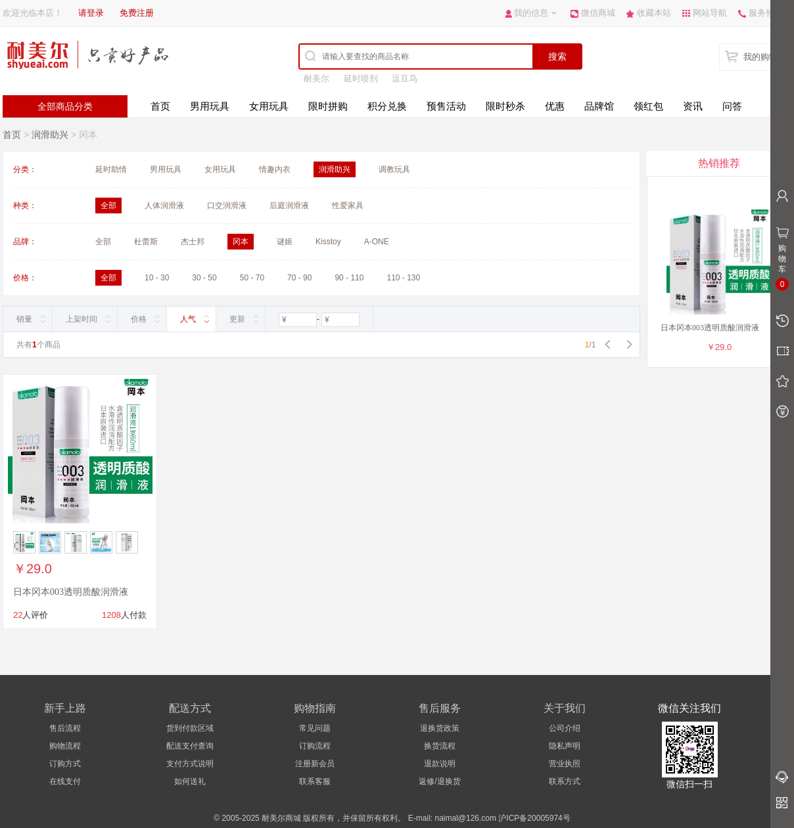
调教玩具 (394, 169)
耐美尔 (316, 78)
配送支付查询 (190, 746)
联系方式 (564, 781)
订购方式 (65, 763)
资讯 (693, 106)
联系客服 (315, 781)
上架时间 (81, 319)
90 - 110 (349, 277)
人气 (188, 319)
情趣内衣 (275, 169)
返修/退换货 (439, 781)
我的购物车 (764, 57)
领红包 (648, 106)
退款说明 (439, 763)
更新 (237, 319)
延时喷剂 (361, 78)
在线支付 (65, 781)
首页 (160, 106)
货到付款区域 (190, 728)
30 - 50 (204, 277)
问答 (732, 106)
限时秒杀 (505, 106)
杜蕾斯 (146, 241)
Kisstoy (328, 241)
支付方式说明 (190, 763)
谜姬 (284, 241)
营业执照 (564, 763)
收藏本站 (654, 13)
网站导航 (710, 13)
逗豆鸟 (404, 78)
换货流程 (439, 746)
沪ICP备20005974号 (534, 818)
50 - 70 (252, 277)
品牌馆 (599, 106)
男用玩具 (209, 106)
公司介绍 (564, 728)
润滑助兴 (50, 134)
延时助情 (111, 169)
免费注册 (137, 13)
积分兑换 (387, 106)
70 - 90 (299, 277)
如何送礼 (190, 781)
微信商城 (598, 13)
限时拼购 (328, 106)
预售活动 (446, 106)
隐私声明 (564, 746)
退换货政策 (439, 728)
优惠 (555, 106)
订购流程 (315, 746)
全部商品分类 (65, 106)
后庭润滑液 (289, 205)
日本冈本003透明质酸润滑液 (70, 592)
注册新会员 (315, 763)
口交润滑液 (226, 205)
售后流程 (65, 728)
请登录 (91, 13)
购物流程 (65, 746)
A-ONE (376, 241)
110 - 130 (403, 277)
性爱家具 (347, 205)
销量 (24, 319)
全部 (103, 241)
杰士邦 (192, 241)
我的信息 (531, 13)
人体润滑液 (164, 205)
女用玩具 (269, 106)
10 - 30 (157, 277)
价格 (139, 319)
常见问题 (315, 728)
